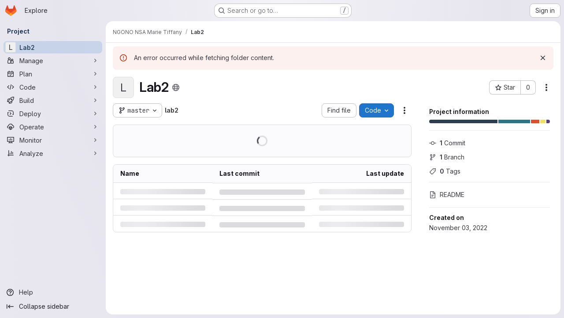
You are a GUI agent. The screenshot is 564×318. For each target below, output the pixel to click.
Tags (444, 171)
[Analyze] (53, 153)
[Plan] (53, 74)
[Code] (53, 87)
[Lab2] (53, 47)
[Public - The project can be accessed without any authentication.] (175, 87)
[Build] (53, 100)
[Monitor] (53, 140)
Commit (447, 143)
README (446, 194)
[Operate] (53, 127)
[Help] (53, 292)
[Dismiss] (543, 58)
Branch (446, 157)
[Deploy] (53, 113)
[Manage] (53, 60)
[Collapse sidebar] (53, 306)
